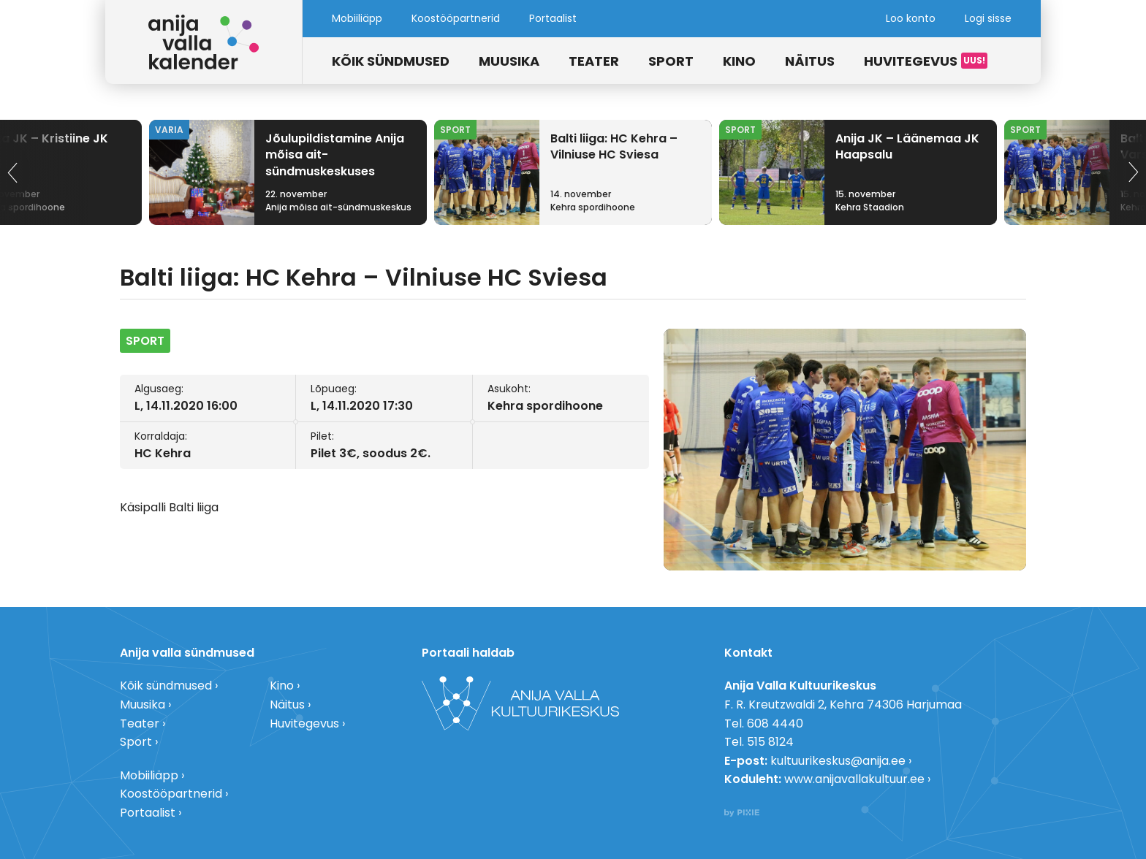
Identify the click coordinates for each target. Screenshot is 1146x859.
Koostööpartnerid (455, 18)
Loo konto (911, 18)
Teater (594, 61)
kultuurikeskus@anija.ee (838, 760)
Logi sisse (988, 18)
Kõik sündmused (390, 61)
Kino (739, 61)
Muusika (509, 61)
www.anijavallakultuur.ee (854, 779)
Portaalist (553, 18)
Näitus (810, 61)
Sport (671, 61)
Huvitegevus (910, 61)
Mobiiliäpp (357, 18)
